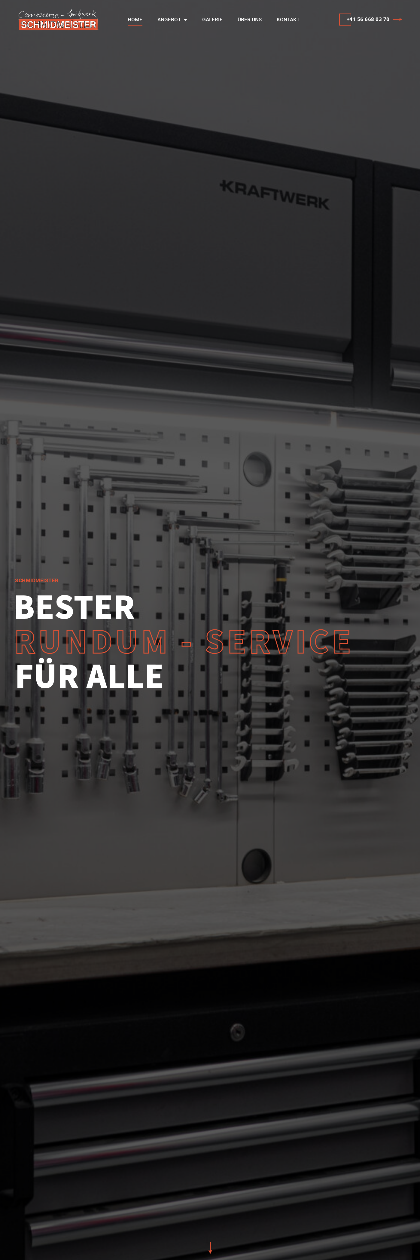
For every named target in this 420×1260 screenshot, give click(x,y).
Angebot (172, 19)
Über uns (250, 20)
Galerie (212, 20)
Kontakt (288, 20)
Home (135, 20)
